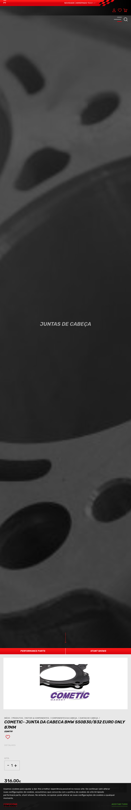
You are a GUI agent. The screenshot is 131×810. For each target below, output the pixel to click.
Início (8, 718)
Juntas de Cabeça (89, 718)
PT (4, 3)
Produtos (18, 718)
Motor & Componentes (38, 718)
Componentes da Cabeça (65, 718)
